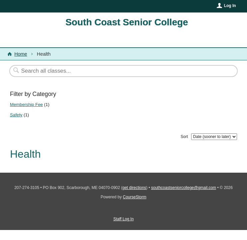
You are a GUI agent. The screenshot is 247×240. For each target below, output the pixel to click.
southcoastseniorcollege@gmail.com (183, 187)
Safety (16, 114)
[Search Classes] (107, 71)
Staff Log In (123, 219)
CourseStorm (135, 197)
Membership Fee (26, 104)
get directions (134, 187)
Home (20, 54)
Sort (184, 136)
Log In (230, 5)
